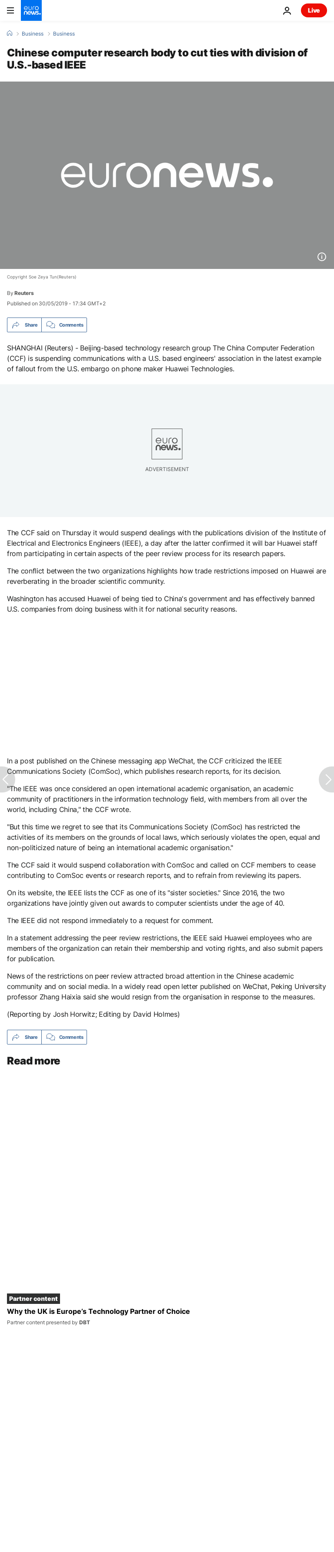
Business (32, 33)
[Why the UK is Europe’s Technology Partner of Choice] (167, 1316)
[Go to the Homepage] (31, 10)
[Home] (9, 33)
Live (314, 10)
